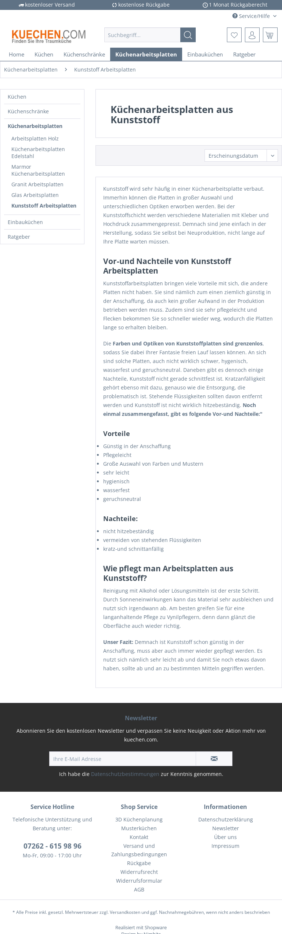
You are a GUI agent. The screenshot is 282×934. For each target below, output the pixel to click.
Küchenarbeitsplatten (35, 125)
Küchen (17, 96)
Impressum (225, 845)
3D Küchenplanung (139, 819)
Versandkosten (125, 912)
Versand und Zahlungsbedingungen (139, 850)
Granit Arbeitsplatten (37, 184)
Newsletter (225, 828)
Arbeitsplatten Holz (35, 138)
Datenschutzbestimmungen (125, 773)
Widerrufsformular (139, 880)
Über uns (225, 837)
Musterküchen (139, 828)
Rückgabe (139, 863)
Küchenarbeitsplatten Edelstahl (38, 153)
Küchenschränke (28, 111)
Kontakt (139, 837)
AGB (139, 889)
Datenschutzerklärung (225, 819)
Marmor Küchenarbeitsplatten (38, 170)
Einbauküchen (25, 222)
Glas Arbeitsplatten (35, 194)
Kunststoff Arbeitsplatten (43, 205)
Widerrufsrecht (139, 871)
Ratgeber (19, 236)
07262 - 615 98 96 (53, 846)
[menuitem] (150, 35)
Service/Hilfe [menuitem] (251, 15)
